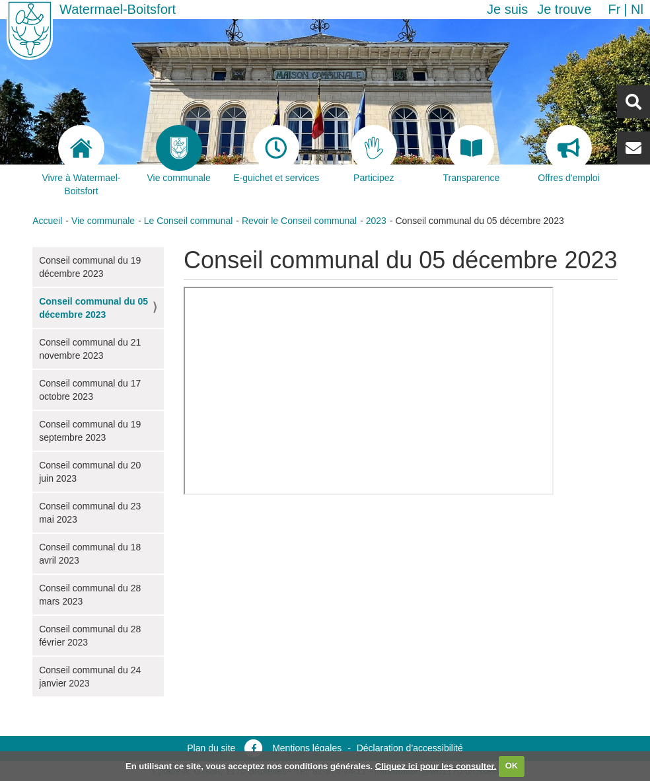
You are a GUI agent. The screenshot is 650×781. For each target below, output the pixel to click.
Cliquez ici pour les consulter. (436, 765)
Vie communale (103, 220)
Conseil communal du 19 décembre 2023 (90, 267)
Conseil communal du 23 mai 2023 (90, 513)
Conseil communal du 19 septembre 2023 (90, 431)
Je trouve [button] (564, 9)
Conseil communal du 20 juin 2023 (90, 472)
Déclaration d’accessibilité (410, 748)
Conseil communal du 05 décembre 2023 (93, 308)
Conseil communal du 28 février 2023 (90, 636)
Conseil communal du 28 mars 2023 (90, 595)
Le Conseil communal (188, 220)
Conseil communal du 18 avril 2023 (90, 554)
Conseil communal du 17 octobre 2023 (90, 390)
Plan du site (211, 748)
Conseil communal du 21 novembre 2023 (90, 349)
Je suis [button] (507, 9)
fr (614, 9)
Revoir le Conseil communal (299, 220)
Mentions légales (307, 748)
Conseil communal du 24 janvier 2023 (90, 676)
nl (637, 9)
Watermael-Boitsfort (117, 9)
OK (512, 765)
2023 (376, 220)
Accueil (47, 220)
